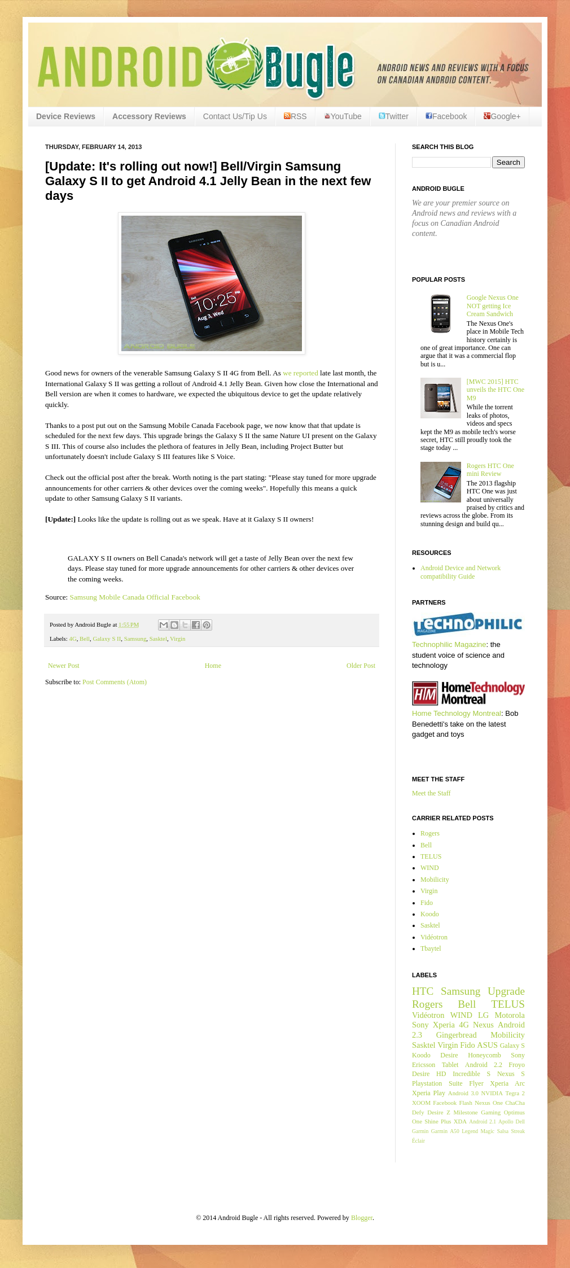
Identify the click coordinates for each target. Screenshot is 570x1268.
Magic (488, 1131)
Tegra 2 (515, 1093)
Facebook (446, 116)
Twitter (394, 116)
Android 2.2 (483, 1065)
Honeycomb (484, 1055)
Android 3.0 (463, 1093)
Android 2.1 (482, 1121)
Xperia (444, 1024)
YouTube (343, 116)
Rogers (430, 833)
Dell (520, 1121)
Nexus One (489, 1102)
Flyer (476, 1083)
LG (483, 1015)
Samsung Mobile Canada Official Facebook (136, 597)
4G (72, 638)
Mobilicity (434, 880)
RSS (295, 116)
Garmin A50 (445, 1131)
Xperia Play (428, 1093)
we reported (300, 373)
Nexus (483, 1024)
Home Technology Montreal (456, 713)
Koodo (429, 914)
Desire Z (438, 1112)
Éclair (418, 1141)
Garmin (420, 1131)
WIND (429, 868)
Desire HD (429, 1074)
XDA (460, 1121)
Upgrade (506, 991)
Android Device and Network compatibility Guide (460, 572)
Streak (518, 1131)
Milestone (465, 1112)
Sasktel (158, 638)
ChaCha (515, 1102)
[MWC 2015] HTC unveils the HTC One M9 (495, 390)
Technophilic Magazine (449, 644)
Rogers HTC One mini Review (490, 470)
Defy (418, 1112)
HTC (422, 991)
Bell (85, 638)
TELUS (430, 856)
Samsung (135, 638)
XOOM (421, 1102)
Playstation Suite (437, 1083)
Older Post (361, 666)
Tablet (450, 1065)
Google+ (502, 116)
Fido (426, 903)
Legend (470, 1131)
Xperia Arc (507, 1083)
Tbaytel (430, 948)
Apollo (506, 1121)
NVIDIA (492, 1093)
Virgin (177, 638)
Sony (420, 1024)
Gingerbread (456, 1034)
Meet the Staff (431, 793)
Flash (465, 1102)
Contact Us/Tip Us (235, 116)
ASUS (487, 1045)
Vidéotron (434, 937)
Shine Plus (437, 1121)
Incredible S (471, 1074)
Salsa (502, 1131)
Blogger (361, 1218)
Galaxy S (512, 1046)
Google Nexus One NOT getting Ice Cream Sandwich (493, 306)
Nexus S (511, 1074)
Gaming (491, 1112)
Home (213, 666)
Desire (449, 1055)
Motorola (509, 1015)
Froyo (516, 1065)
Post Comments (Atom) (114, 682)
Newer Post (64, 666)
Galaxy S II (107, 638)
